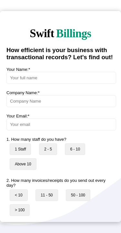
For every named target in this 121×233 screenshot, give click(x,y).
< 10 (19, 195)
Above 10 (23, 164)
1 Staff (20, 149)
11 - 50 (47, 195)
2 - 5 (48, 149)
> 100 (20, 210)
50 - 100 (78, 195)
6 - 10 (75, 149)
